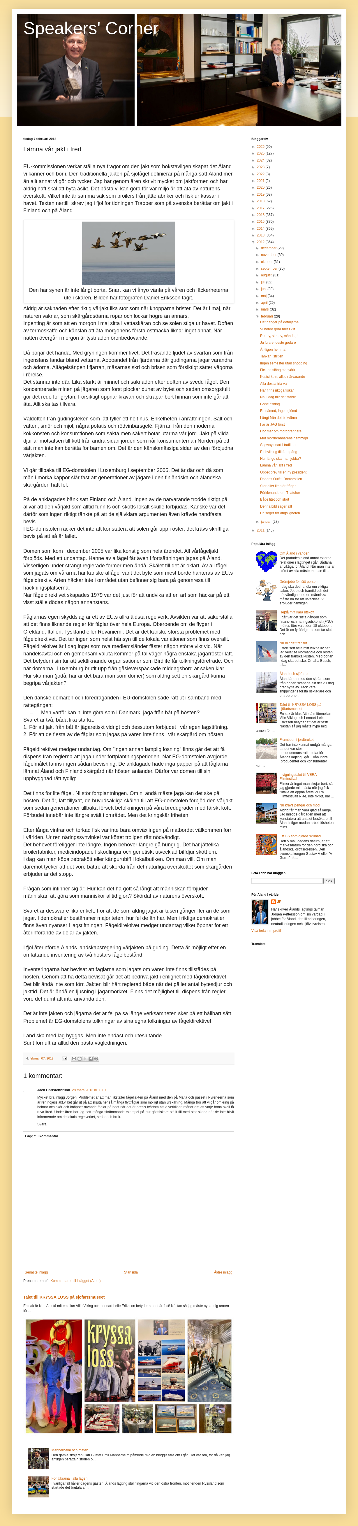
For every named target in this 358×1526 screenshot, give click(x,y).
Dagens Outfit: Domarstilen (281, 479)
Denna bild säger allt (276, 506)
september (269, 268)
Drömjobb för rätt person (299, 582)
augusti (267, 275)
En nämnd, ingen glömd (278, 411)
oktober (267, 262)
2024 (261, 160)
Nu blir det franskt (293, 643)
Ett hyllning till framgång (278, 452)
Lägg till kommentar (41, 1136)
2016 (261, 215)
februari (267, 316)
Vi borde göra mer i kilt (277, 329)
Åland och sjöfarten (295, 674)
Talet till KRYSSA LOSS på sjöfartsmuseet (64, 1297)
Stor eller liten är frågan (278, 486)
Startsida (131, 1272)
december (269, 248)
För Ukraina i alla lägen (69, 1478)
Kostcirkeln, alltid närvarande (282, 377)
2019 (261, 194)
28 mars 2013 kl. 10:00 (89, 1090)
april (265, 303)
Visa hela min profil (266, 931)
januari (266, 522)
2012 (261, 242)
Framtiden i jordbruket (297, 740)
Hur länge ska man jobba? (280, 459)
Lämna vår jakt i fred (276, 465)
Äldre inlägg (223, 1272)
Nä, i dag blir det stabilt (278, 397)
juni (264, 289)
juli (263, 282)
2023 (261, 167)
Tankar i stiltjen (271, 356)
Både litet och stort (274, 499)
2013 (261, 235)
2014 (261, 229)
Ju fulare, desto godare (278, 343)
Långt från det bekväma (278, 418)
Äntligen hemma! (273, 350)
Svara (41, 1124)
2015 (261, 222)
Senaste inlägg (36, 1272)
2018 (261, 201)
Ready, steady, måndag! (278, 336)
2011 (261, 530)
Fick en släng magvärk (277, 370)
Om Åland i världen (294, 553)
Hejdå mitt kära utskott (297, 612)
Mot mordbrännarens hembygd (284, 438)
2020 (261, 187)
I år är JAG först (272, 424)
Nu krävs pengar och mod (300, 805)
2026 (261, 147)
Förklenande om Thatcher (280, 493)
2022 (261, 174)
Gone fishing (270, 404)
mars (265, 309)
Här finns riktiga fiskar (277, 390)
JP (279, 902)
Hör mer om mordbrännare (280, 431)
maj (264, 296)
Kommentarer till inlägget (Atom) (75, 1281)
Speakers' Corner (91, 28)
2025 (261, 153)
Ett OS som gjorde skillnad (300, 836)
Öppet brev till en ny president (283, 472)
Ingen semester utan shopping (283, 363)
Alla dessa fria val (274, 384)
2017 (261, 208)
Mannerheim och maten (70, 1450)
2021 (261, 181)
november (269, 255)
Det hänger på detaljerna (279, 322)
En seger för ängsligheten (280, 513)
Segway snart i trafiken (277, 445)
